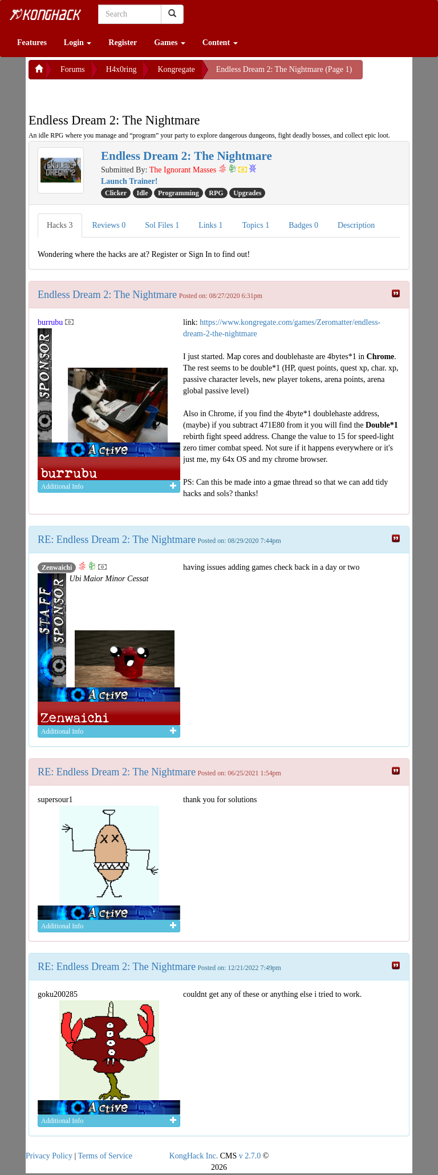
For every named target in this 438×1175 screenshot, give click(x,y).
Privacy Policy (49, 1156)
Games (169, 42)
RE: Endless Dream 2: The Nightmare (117, 539)
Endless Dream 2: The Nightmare (107, 294)
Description (356, 225)
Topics (256, 225)
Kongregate (175, 69)
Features (32, 42)
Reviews (109, 225)
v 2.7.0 (250, 1156)
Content (220, 42)
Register (122, 42)
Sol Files (162, 225)
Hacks (60, 225)
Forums (72, 69)
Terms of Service (105, 1156)
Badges (303, 225)
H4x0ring (121, 69)
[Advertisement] (120, 93)
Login (78, 42)
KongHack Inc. (193, 1156)
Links (210, 225)
